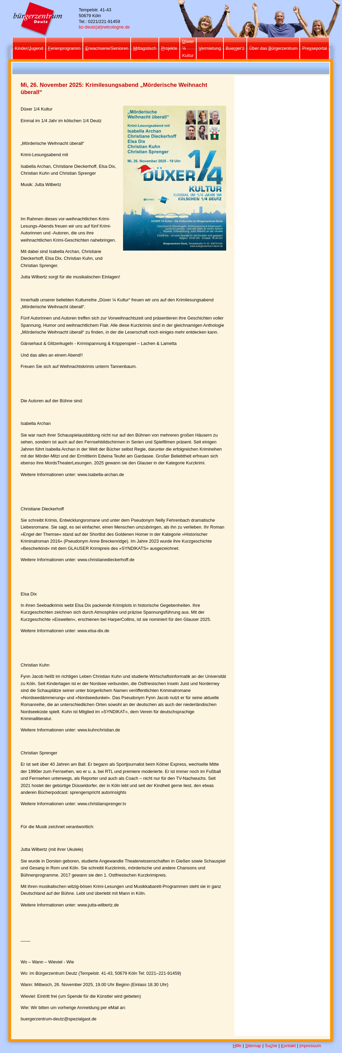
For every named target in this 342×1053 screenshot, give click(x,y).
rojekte (169, 48)
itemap (253, 1045)
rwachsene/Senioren (106, 48)
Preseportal (314, 48)
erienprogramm (64, 48)
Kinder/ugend (29, 48)
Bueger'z (235, 48)
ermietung (210, 48)
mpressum (310, 1045)
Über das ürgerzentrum (273, 48)
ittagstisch (144, 48)
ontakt (288, 1045)
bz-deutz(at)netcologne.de (104, 27)
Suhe (271, 1045)
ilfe (237, 1045)
